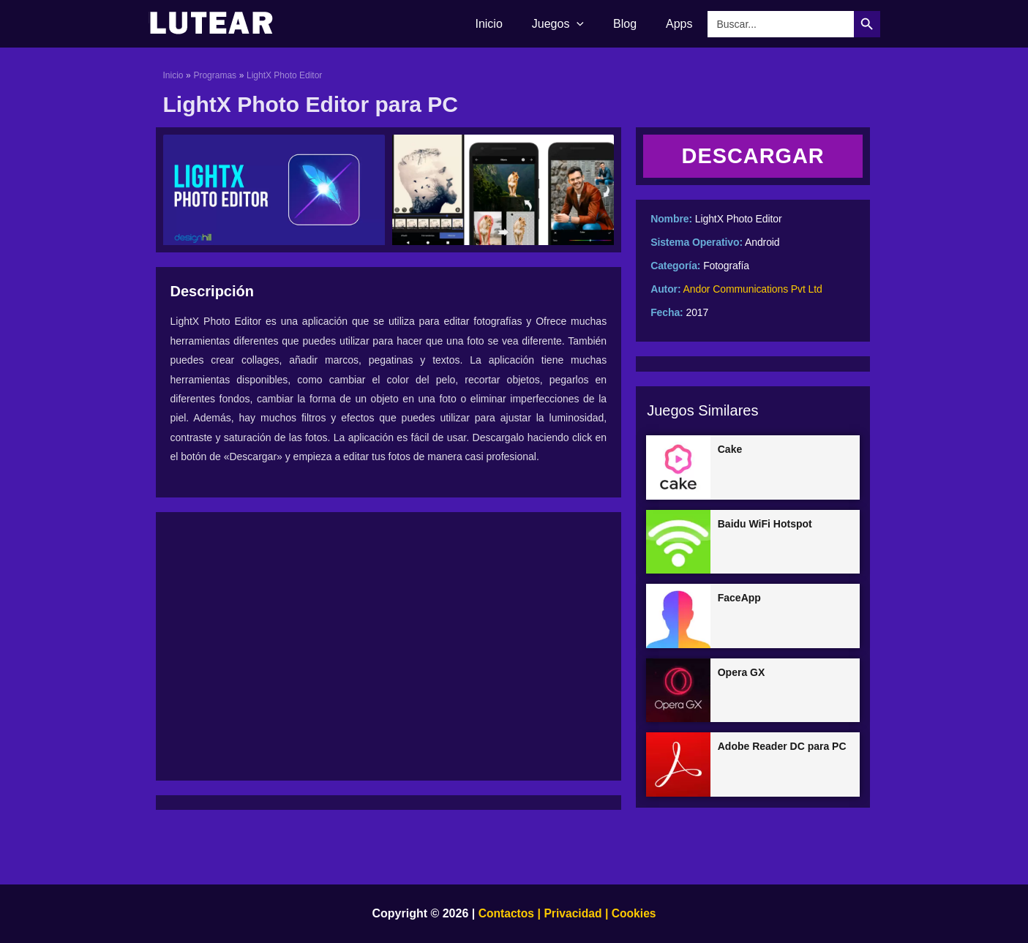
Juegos (573, 24)
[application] (591, 24)
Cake (730, 450)
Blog (633, 24)
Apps (682, 24)
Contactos (504, 913)
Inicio (508, 24)
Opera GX (741, 673)
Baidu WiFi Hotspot (765, 524)
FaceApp (739, 598)
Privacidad (573, 913)
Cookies (633, 913)
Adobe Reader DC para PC (782, 748)
